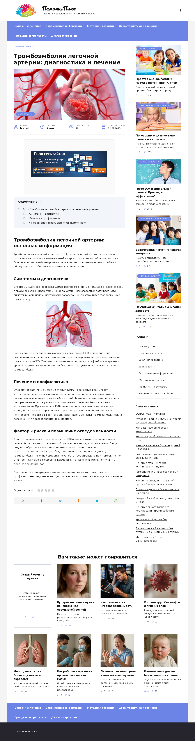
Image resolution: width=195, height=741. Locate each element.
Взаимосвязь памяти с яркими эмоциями (158, 251)
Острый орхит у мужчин (151, 413)
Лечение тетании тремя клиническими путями (118, 673)
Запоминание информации (64, 26)
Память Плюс (58, 8)
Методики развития (101, 26)
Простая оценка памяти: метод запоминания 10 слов (156, 80)
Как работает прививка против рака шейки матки (74, 675)
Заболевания (25, 114)
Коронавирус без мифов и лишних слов (162, 603)
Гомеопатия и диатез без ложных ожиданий (161, 673)
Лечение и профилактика (44, 218)
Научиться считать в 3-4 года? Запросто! (158, 308)
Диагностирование (64, 35)
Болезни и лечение (27, 26)
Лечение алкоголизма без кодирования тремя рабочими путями (156, 511)
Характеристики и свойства (138, 26)
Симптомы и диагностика (44, 213)
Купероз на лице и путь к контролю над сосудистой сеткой (75, 605)
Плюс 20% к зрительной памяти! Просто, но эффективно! (153, 192)
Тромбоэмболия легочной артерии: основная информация (61, 209)
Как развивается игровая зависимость (116, 603)
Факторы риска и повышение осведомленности (58, 222)
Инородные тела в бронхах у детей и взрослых (27, 675)
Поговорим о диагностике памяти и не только (155, 137)
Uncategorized (147, 346)
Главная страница (24, 46)
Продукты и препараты (30, 35)
